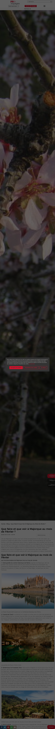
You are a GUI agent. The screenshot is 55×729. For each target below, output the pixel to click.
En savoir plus (32, 363)
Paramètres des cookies (31, 367)
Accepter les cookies (16, 367)
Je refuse (43, 367)
